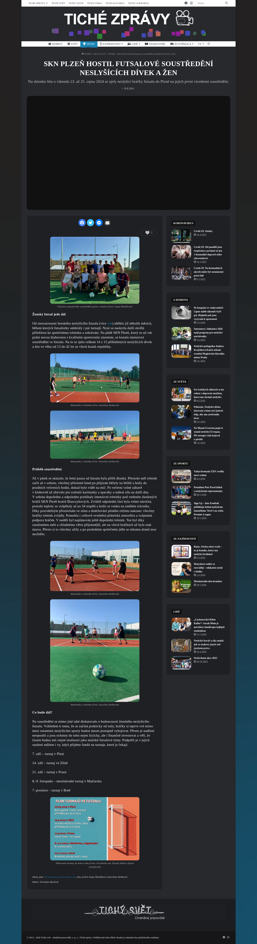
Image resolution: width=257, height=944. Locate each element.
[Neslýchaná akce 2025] (181, 663)
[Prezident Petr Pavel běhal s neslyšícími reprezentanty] (181, 492)
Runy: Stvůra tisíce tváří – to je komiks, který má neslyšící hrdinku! (208, 550)
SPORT (89, 44)
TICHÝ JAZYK (76, 3)
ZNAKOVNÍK (155, 44)
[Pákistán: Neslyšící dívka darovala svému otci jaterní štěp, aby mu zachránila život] (181, 411)
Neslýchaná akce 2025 (205, 658)
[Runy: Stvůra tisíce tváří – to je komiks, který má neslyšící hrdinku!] (181, 551)
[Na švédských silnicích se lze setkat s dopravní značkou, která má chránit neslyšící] (181, 394)
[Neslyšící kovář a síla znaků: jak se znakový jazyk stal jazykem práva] (181, 645)
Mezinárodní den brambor (208, 581)
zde (109, 323)
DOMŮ (86, 54)
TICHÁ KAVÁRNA (115, 3)
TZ (199, 44)
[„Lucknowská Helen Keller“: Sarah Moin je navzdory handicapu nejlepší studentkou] (181, 624)
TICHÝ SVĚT (58, 3)
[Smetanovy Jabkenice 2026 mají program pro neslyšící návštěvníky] (181, 333)
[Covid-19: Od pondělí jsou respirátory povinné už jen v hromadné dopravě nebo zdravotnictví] (181, 252)
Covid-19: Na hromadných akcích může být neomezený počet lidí (209, 272)
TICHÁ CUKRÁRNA (138, 3)
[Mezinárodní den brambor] (181, 586)
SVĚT (72, 44)
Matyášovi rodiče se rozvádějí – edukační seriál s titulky (208, 568)
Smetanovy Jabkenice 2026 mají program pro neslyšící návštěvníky (208, 333)
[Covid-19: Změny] (181, 236)
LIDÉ (132, 44)
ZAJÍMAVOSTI (110, 44)
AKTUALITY (100, 54)
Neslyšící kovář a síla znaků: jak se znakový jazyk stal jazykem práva (209, 644)
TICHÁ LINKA (94, 3)
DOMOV (55, 44)
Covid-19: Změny (203, 231)
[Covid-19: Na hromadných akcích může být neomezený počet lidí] (181, 273)
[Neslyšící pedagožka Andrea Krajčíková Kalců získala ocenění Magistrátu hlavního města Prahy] (181, 351)
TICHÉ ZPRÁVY (37, 3)
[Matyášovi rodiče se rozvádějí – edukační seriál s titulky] (181, 569)
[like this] (147, 232)
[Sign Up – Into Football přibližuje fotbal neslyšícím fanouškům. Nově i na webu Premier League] (181, 508)
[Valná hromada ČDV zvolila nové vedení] (181, 476)
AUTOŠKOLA (180, 44)
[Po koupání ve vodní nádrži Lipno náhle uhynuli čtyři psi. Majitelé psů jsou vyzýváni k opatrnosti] (181, 312)
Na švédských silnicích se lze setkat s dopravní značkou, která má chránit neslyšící (209, 393)
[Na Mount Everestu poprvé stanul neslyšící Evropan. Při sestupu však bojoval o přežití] (181, 433)
